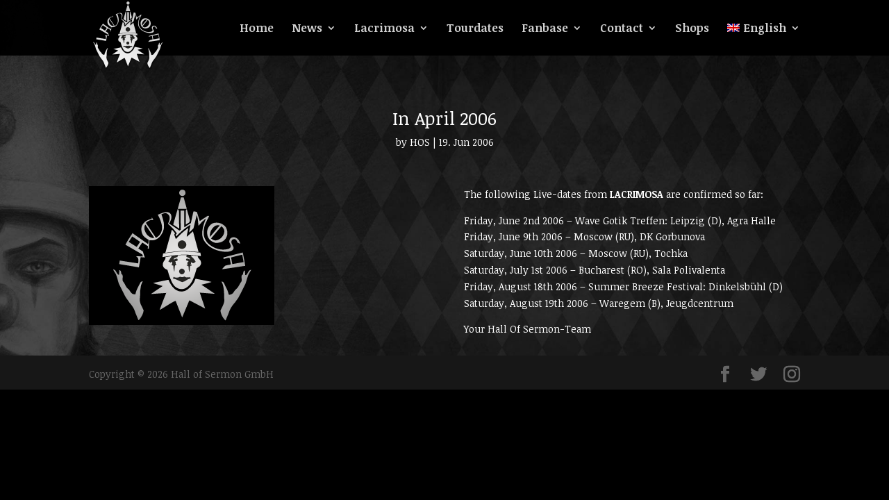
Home (257, 29)
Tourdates (475, 29)
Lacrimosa (384, 29)
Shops (692, 29)
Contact (621, 29)
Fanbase (545, 29)
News (307, 29)
